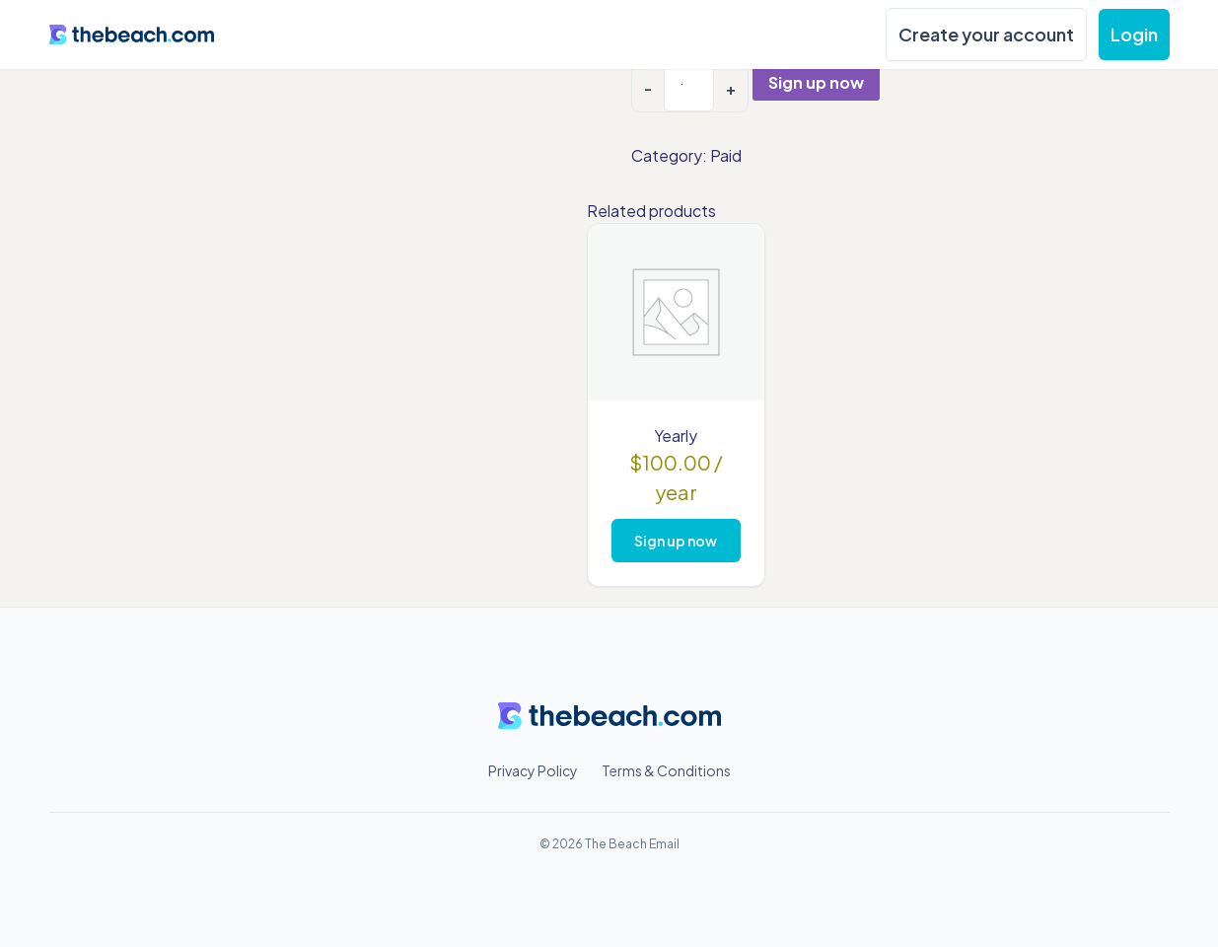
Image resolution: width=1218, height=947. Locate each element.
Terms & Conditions (666, 770)
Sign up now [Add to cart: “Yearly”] (675, 540)
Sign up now (816, 82)
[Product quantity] (689, 88)
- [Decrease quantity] (648, 88)
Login (1134, 34)
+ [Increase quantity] (731, 88)
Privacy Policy (533, 770)
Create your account (986, 34)
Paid (726, 155)
